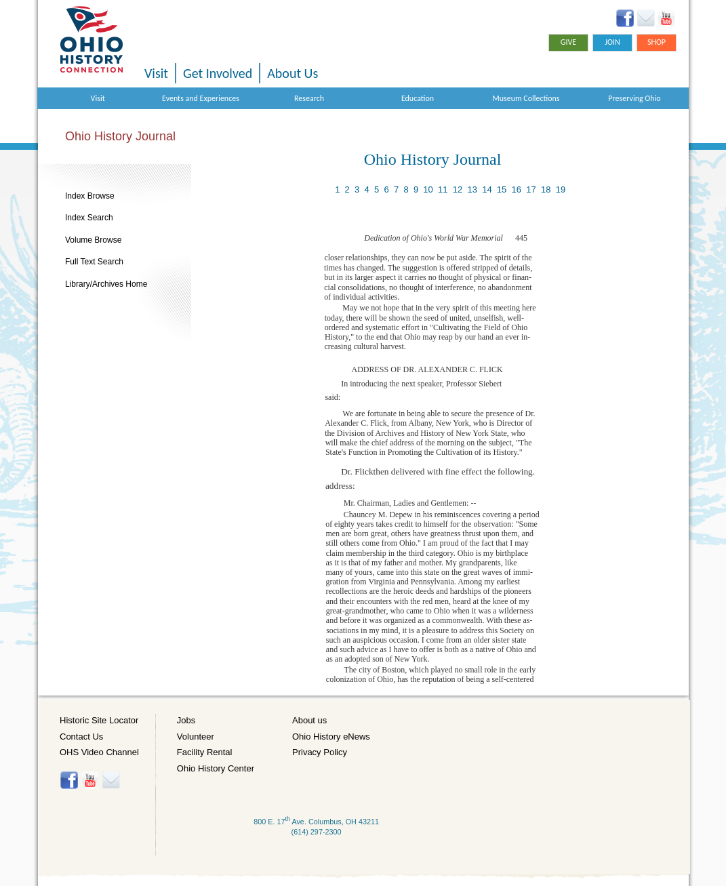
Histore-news (111, 780)
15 (501, 189)
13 (472, 189)
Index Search (89, 217)
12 (457, 189)
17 (531, 189)
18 (545, 189)
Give (568, 42)
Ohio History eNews (331, 736)
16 (516, 189)
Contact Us (81, 736)
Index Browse (90, 196)
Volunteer (195, 736)
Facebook (625, 18)
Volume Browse (93, 240)
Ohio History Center (215, 768)
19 (560, 189)
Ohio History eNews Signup (646, 18)
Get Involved (217, 73)
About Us (292, 73)
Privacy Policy (319, 752)
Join (612, 42)
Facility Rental (205, 752)
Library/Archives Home (106, 284)
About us (309, 720)
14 (486, 189)
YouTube (666, 18)
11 (442, 189)
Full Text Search (94, 261)
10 (427, 189)
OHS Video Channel (99, 752)
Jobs (186, 720)
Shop (656, 42)
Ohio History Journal (120, 136)
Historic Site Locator (99, 720)
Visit (156, 73)
